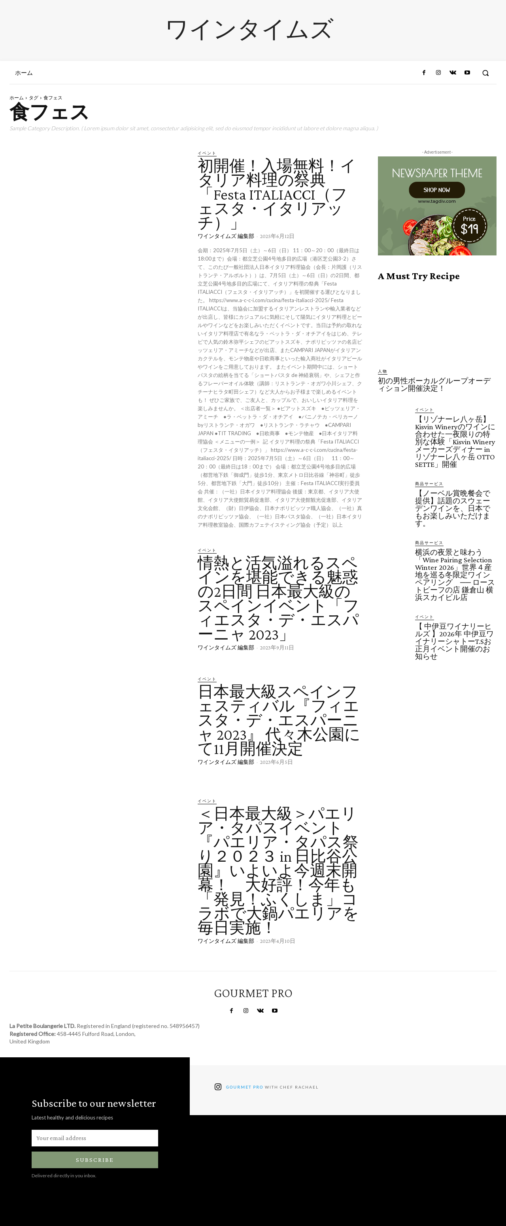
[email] (95, 1138)
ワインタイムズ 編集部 (226, 236)
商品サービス (429, 483)
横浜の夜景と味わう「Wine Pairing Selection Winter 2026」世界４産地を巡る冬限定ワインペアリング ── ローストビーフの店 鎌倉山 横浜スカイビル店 (455, 575)
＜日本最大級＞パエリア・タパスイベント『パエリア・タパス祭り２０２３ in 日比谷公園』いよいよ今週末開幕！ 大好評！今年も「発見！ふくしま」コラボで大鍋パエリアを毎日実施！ (278, 871)
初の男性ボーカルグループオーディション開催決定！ (434, 384)
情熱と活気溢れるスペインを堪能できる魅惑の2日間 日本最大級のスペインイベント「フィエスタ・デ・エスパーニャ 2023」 (278, 598)
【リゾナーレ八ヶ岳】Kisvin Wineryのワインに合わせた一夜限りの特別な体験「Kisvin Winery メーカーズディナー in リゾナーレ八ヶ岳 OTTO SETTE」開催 (455, 441)
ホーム (16, 98)
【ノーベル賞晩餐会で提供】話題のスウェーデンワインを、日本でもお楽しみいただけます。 (452, 508)
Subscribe (95, 1159)
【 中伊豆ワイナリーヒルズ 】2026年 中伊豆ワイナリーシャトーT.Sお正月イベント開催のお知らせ (454, 641)
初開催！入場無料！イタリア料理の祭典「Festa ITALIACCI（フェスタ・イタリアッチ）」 (277, 194)
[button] (485, 73)
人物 (382, 371)
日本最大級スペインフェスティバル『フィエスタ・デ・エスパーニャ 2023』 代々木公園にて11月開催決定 (279, 720)
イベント (207, 152)
